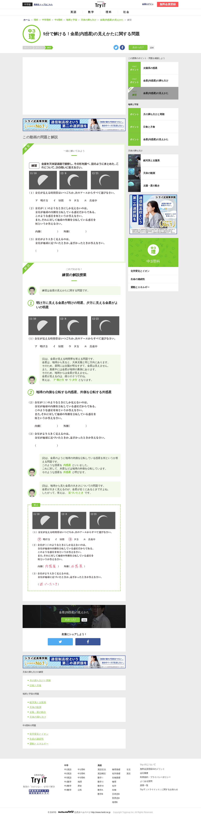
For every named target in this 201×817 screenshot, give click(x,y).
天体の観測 (35, 707)
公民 (80, 790)
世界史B (116, 798)
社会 (126, 12)
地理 (80, 782)
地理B (115, 802)
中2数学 (67, 786)
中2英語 (67, 773)
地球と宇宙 (133, 104)
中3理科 (81, 777)
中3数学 (67, 790)
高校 (100, 765)
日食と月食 (35, 685)
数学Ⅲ (101, 786)
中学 (66, 765)
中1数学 (67, 782)
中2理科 (81, 773)
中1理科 (81, 769)
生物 (114, 790)
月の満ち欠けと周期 (40, 680)
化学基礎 (116, 773)
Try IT (100, 4)
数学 (91, 12)
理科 (109, 12)
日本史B (116, 794)
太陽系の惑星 (150, 68)
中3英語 (67, 777)
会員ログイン (147, 4)
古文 (129, 769)
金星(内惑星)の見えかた (155, 93)
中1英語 (67, 769)
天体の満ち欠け (38, 717)
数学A (100, 790)
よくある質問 (146, 781)
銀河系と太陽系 (38, 702)
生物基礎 (116, 777)
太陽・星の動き (38, 712)
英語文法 (102, 769)
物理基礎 (116, 769)
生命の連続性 (37, 738)
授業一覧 (144, 785)
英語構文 (102, 773)
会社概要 (144, 773)
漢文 (129, 773)
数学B (100, 794)
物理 (114, 782)
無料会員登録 (168, 4)
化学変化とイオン (39, 734)
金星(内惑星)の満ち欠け (155, 80)
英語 (74, 12)
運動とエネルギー (39, 743)
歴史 (80, 786)
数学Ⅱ (101, 782)
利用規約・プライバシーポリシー (155, 777)
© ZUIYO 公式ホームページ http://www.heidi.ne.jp (79, 812)
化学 (114, 786)
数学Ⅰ (101, 777)
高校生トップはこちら (43, 5)
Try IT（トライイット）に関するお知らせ (159, 789)
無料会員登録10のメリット (152, 769)
